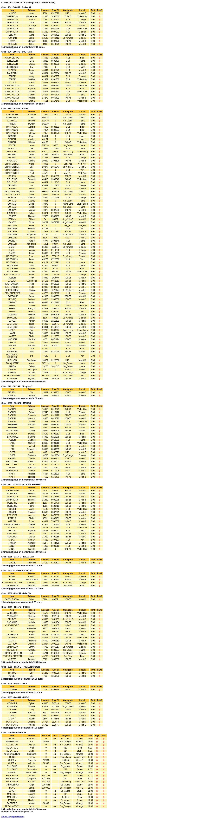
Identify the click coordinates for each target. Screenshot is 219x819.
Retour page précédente (12, 816)
